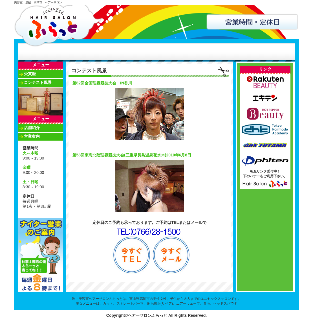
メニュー (94, 51)
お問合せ (247, 51)
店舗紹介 (64, 51)
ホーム (33, 51)
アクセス (216, 51)
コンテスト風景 (38, 82)
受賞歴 (30, 73)
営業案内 (32, 136)
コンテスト (155, 51)
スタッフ (125, 51)
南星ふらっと (186, 51)
